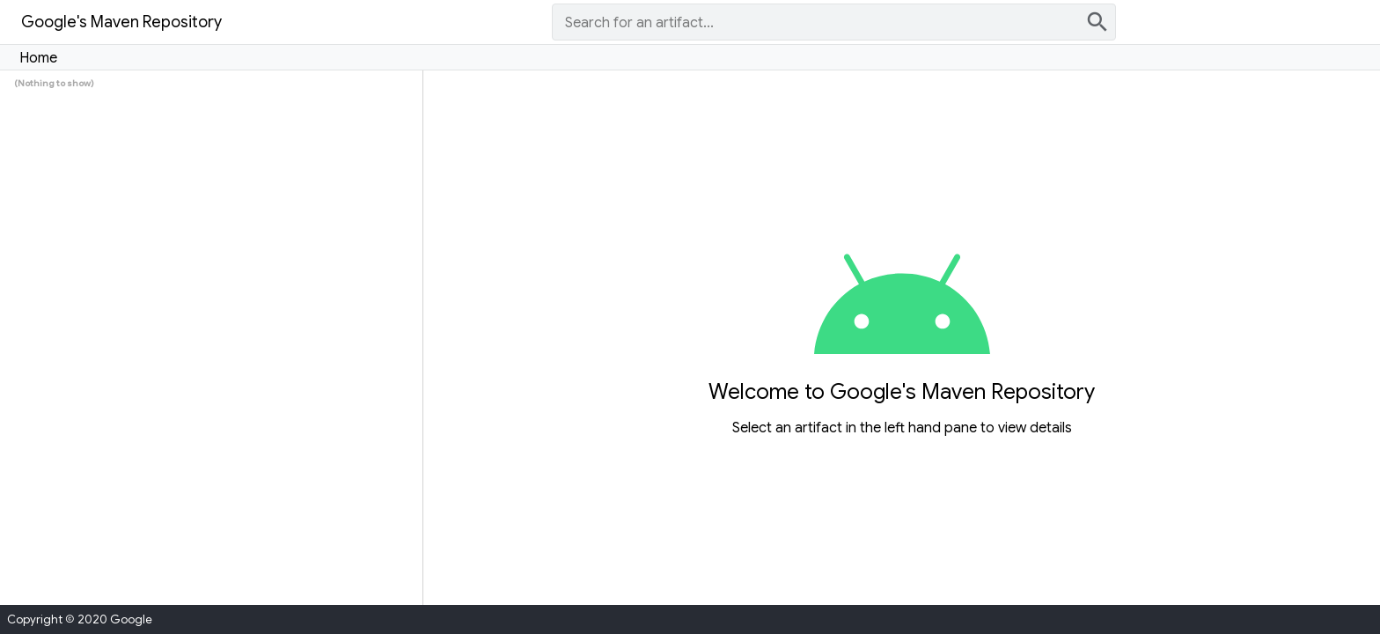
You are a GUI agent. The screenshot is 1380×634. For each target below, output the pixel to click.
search (1097, 22)
